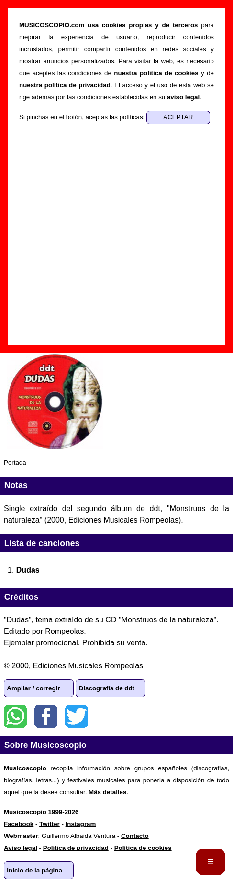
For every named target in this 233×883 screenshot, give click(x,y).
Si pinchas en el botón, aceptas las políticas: (82, 117)
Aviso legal (20, 847)
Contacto (135, 835)
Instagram (81, 823)
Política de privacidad (76, 847)
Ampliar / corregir (33, 688)
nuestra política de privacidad (65, 85)
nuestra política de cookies (156, 73)
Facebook (45, 716)
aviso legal (183, 97)
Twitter (76, 716)
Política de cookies (143, 847)
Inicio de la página (34, 870)
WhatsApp (15, 716)
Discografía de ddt (106, 688)
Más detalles (107, 792)
